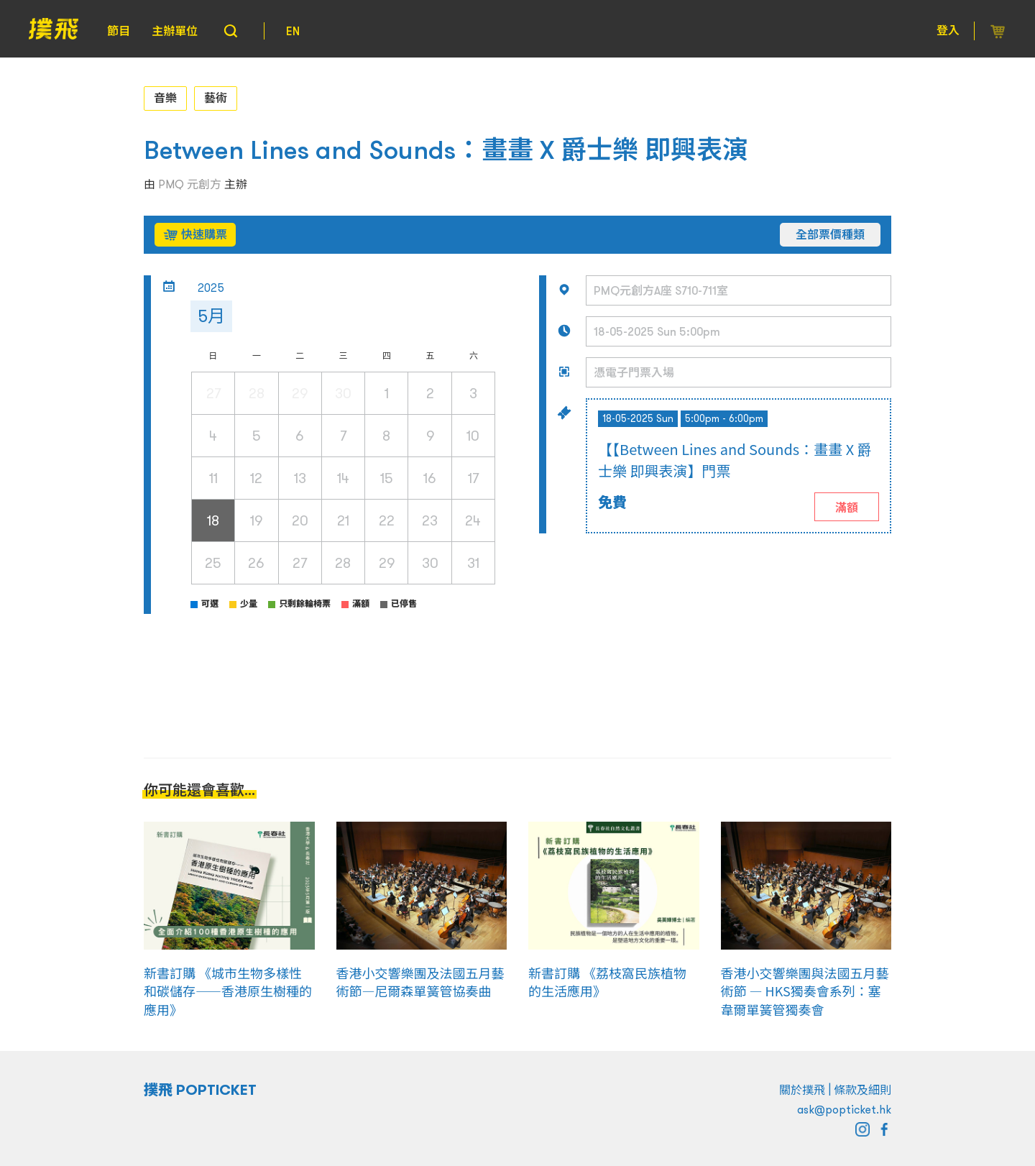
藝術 (215, 98)
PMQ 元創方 (189, 184)
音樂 (165, 98)
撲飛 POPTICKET (200, 1089)
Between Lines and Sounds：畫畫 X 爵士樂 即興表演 (446, 150)
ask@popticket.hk (844, 1109)
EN (293, 31)
